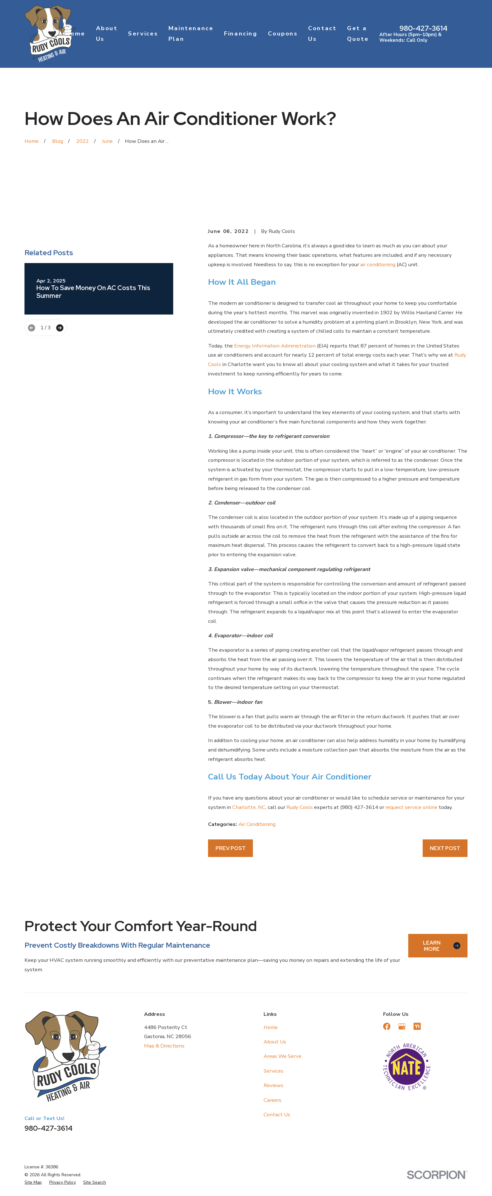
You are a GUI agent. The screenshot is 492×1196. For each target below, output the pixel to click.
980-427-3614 (423, 28)
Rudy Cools (299, 807)
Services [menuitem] (143, 34)
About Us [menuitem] (107, 33)
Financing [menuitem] (241, 34)
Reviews (273, 1085)
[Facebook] (386, 1026)
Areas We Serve (283, 1056)
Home (271, 1027)
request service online (411, 807)
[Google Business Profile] (401, 1026)
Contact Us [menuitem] (322, 33)
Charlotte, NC (248, 807)
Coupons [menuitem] (282, 34)
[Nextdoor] (417, 1026)
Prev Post (231, 848)
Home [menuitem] (75, 34)
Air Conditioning (256, 824)
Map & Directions (164, 1045)
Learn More (441, 945)
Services (273, 1071)
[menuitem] (33, 1183)
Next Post (445, 848)
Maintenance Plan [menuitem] (191, 33)
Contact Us (277, 1114)
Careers (272, 1100)
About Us (275, 1041)
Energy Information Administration (275, 345)
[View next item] (59, 426)
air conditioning (377, 264)
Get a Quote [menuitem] (358, 33)
